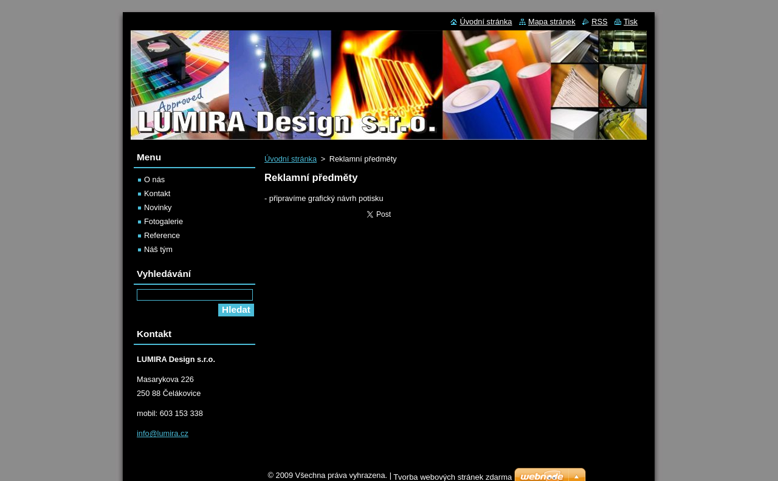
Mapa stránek (552, 21)
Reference (162, 235)
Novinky (158, 207)
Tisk (631, 21)
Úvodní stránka (290, 158)
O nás (154, 179)
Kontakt (157, 193)
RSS (599, 21)
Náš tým (158, 249)
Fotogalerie (163, 221)
